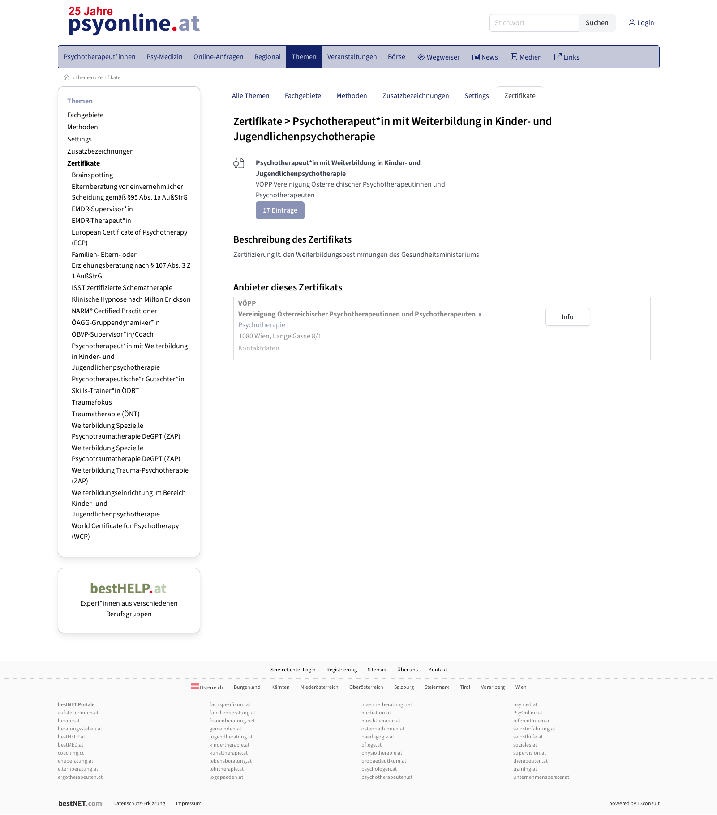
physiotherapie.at (381, 753)
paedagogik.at (377, 737)
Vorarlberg (493, 687)
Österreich (207, 687)
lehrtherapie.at (227, 769)
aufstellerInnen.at (78, 713)
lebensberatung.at (231, 761)
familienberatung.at (232, 713)
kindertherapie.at (229, 745)
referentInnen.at (532, 721)
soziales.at (525, 745)
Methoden (82, 127)
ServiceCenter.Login (293, 670)
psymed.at (525, 704)
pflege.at (371, 745)
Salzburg (404, 687)
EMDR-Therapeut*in (101, 221)
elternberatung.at (78, 769)
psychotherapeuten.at (386, 777)
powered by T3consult (634, 803)
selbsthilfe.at (528, 737)
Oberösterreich (366, 687)
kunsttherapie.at (229, 753)
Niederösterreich (320, 687)
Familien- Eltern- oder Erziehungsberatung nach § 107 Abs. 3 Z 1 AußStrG (131, 265)
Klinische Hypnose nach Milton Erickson (131, 299)
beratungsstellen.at (80, 729)
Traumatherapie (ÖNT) (106, 414)
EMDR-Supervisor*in (102, 209)
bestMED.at (70, 745)
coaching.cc (71, 753)
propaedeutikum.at (383, 761)
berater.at (69, 721)
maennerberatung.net (386, 704)
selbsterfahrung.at (534, 729)
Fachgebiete (85, 115)
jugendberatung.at (231, 737)
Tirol (465, 687)
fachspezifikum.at (230, 704)
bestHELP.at (71, 737)
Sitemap (377, 670)
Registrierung (341, 670)
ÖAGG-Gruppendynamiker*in (116, 323)
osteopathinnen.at (382, 729)
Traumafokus (92, 402)
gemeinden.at (225, 729)
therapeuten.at (530, 761)
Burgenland (247, 687)
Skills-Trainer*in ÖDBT (105, 391)
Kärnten (280, 687)
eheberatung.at (75, 761)
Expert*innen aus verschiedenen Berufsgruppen (129, 603)
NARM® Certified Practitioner (114, 311)
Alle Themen (251, 96)
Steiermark (437, 687)
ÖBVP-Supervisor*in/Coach (113, 334)
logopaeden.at (226, 777)
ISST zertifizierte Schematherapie (122, 288)
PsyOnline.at (527, 713)
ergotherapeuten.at (80, 777)
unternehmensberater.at (541, 777)
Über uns (407, 670)
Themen (84, 77)
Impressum (189, 803)
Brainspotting (92, 175)
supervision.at (529, 753)
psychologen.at (379, 769)
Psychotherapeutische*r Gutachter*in (128, 379)
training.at (525, 769)
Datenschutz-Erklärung (139, 803)
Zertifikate (108, 77)
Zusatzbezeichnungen (100, 151)
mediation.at (376, 713)
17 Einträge (280, 210)
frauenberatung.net (232, 721)
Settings (79, 139)
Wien (521, 687)
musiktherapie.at (380, 721)
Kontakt (438, 670)
